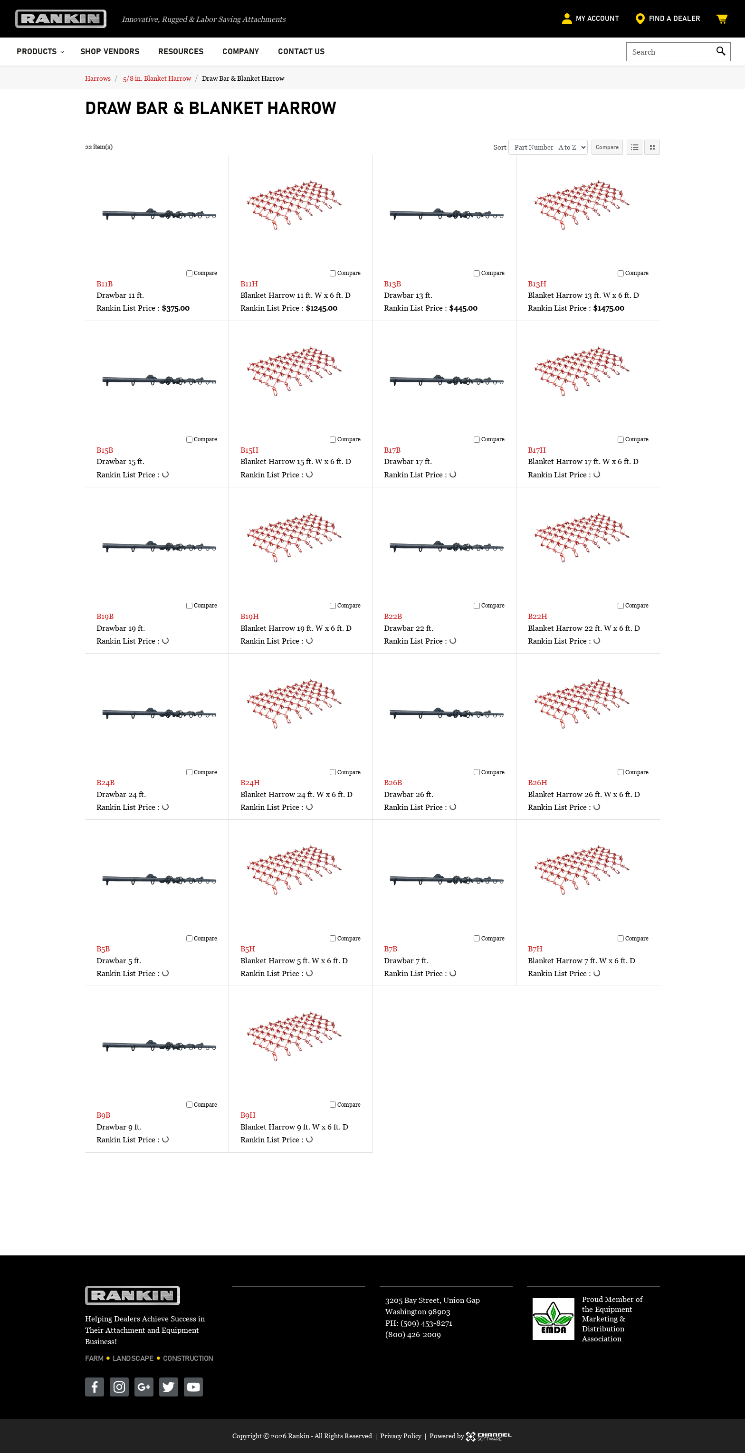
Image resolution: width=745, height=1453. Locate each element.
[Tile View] (652, 147)
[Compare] (189, 273)
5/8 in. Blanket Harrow (157, 78)
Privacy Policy (400, 1436)
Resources (180, 52)
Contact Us (301, 52)
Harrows (98, 78)
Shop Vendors (109, 52)
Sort (500, 147)
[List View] (634, 147)
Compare (607, 147)
